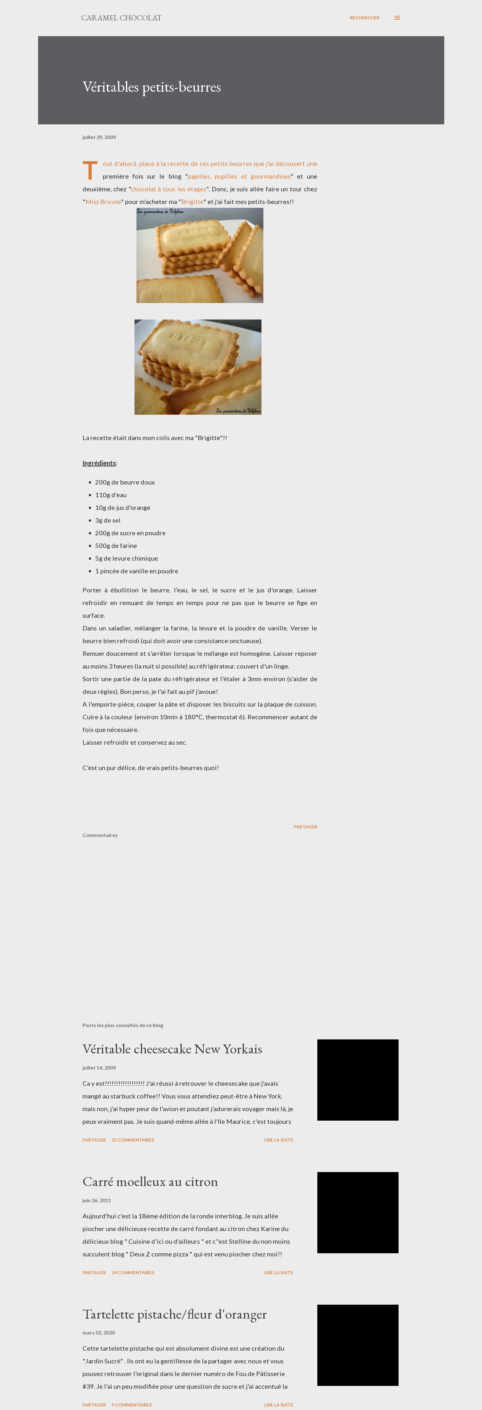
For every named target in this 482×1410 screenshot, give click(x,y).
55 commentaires (133, 1140)
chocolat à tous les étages (169, 189)
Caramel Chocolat (121, 18)
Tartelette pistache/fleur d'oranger (175, 1314)
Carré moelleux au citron (150, 1181)
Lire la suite (278, 1140)
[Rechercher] (365, 18)
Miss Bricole (103, 201)
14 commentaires (133, 1272)
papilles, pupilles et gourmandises (239, 176)
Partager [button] (305, 826)
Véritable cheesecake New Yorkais (172, 1048)
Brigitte (192, 201)
